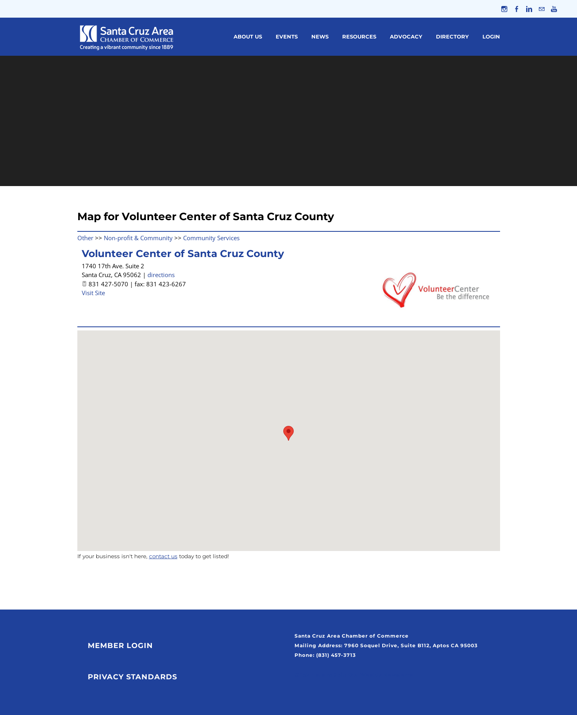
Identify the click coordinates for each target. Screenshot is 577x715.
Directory (452, 36)
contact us (163, 556)
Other (85, 238)
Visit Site (93, 293)
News (320, 36)
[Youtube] (554, 9)
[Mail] (542, 9)
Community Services (211, 238)
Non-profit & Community (138, 238)
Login (491, 36)
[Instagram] (504, 9)
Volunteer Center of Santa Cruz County (183, 253)
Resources (359, 36)
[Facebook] (517, 9)
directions (161, 275)
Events (287, 36)
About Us (248, 36)
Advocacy (406, 36)
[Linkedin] (529, 9)
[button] (288, 433)
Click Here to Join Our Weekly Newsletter (355, 675)
